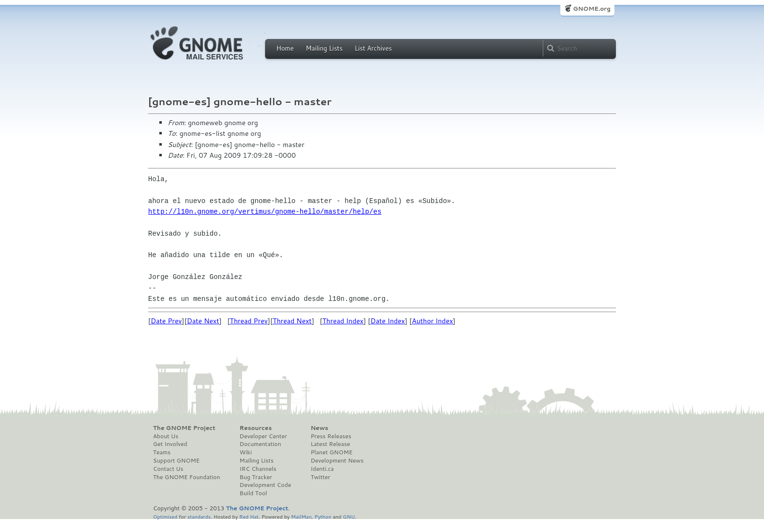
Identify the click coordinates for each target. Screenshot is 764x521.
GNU (349, 516)
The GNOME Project (184, 428)
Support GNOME (176, 461)
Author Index (432, 321)
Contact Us (168, 469)
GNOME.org (592, 8)
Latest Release (330, 444)
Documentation (260, 444)
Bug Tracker (256, 477)
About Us (165, 436)
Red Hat (249, 516)
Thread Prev (249, 321)
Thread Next (292, 321)
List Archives (373, 48)
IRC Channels (258, 469)
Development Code (265, 485)
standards (198, 516)
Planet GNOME (331, 452)
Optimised (165, 516)
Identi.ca (322, 469)
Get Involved (170, 444)
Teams (162, 452)
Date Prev (166, 321)
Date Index (387, 321)
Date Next (203, 321)
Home (285, 48)
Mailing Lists (324, 48)
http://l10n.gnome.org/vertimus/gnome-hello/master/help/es (265, 211)
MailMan (301, 516)
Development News (336, 461)
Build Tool (253, 493)
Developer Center (263, 436)
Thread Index (343, 321)
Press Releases (330, 436)
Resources (256, 428)
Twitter (320, 477)
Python (322, 516)
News (319, 428)
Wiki (246, 452)
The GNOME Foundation (186, 477)
